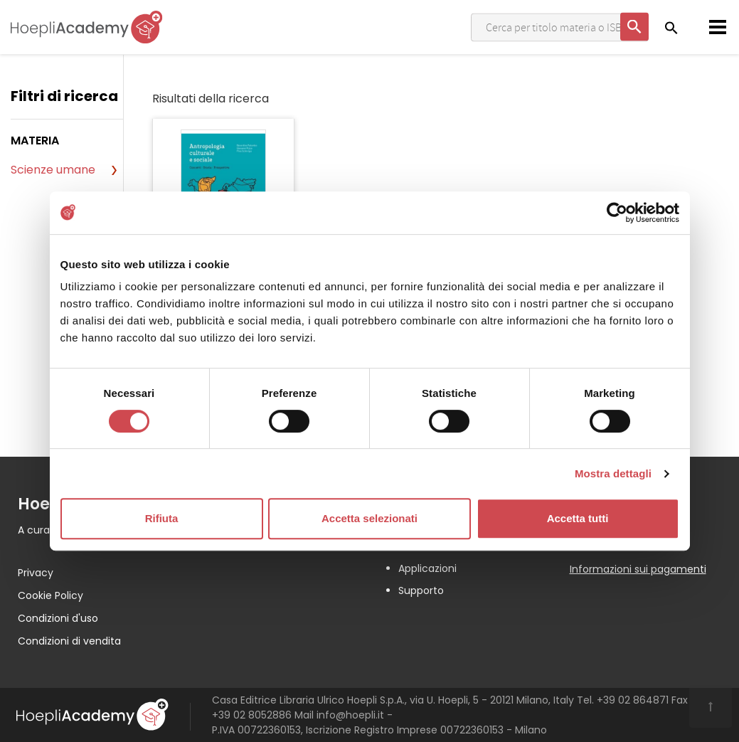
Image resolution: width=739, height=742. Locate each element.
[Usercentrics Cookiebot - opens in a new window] (617, 212)
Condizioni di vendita (69, 641)
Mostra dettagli (613, 473)
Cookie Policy (50, 595)
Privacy (35, 573)
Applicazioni (427, 568)
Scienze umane (53, 169)
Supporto (421, 590)
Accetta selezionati (369, 518)
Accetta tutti (578, 518)
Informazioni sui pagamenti (638, 569)
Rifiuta (162, 518)
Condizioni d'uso (58, 618)
